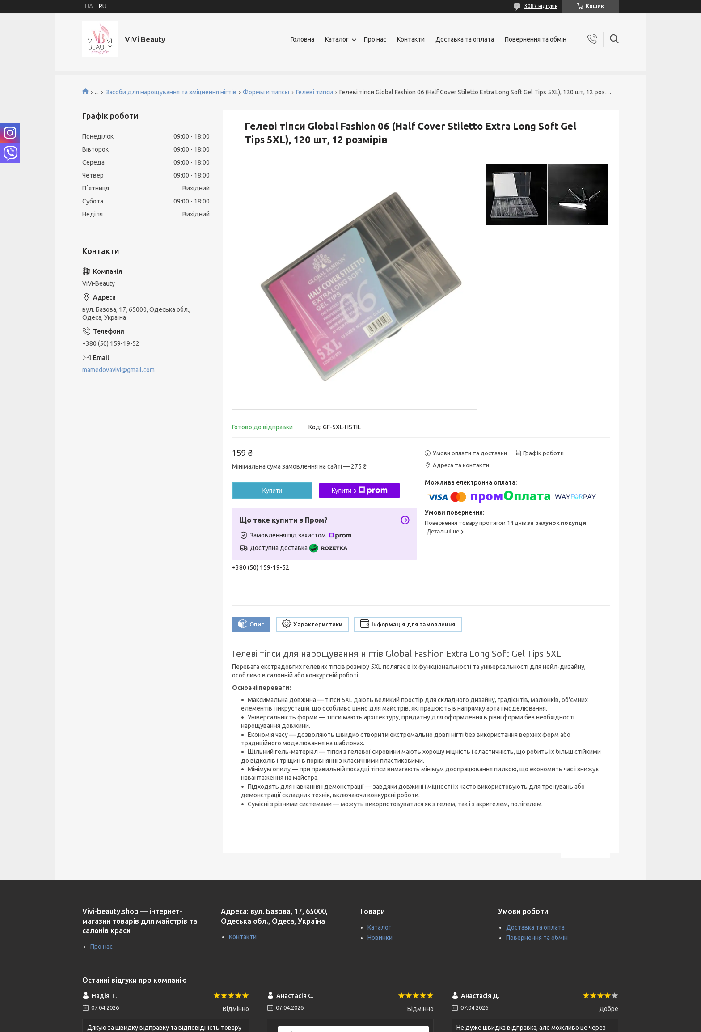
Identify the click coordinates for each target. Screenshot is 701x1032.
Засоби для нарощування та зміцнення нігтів (171, 92)
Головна (302, 39)
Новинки (380, 937)
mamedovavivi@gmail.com (118, 369)
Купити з (359, 490)
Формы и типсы (266, 92)
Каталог (337, 39)
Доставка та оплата (464, 39)
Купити (272, 490)
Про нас (375, 39)
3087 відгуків (540, 6)
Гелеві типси (314, 92)
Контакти (411, 39)
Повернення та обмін (535, 39)
